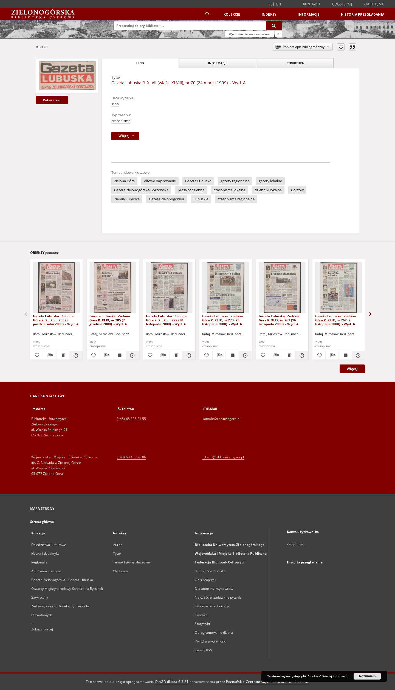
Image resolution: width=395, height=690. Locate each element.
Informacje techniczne (212, 606)
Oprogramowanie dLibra (214, 632)
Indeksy (269, 14)
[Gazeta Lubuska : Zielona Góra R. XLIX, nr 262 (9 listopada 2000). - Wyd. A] (338, 287)
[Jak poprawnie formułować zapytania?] (278, 34)
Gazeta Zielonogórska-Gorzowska (141, 190)
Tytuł (117, 553)
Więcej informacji (335, 676)
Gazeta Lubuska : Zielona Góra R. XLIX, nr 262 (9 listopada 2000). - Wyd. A (335, 320)
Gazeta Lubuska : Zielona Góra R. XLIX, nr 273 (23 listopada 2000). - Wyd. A (222, 320)
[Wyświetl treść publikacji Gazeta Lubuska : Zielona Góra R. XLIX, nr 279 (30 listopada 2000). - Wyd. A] (176, 355)
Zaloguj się (374, 4)
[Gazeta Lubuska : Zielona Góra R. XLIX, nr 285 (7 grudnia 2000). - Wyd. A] (113, 287)
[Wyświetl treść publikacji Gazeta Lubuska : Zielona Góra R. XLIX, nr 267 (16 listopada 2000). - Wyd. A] (288, 355)
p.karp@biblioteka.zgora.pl (223, 457)
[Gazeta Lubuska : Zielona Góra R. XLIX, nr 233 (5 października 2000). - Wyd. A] (56, 287)
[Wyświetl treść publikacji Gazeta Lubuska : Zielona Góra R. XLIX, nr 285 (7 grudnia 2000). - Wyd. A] (119, 355)
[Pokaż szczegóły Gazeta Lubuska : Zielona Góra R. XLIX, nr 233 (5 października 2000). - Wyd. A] (75, 355)
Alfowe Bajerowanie (160, 181)
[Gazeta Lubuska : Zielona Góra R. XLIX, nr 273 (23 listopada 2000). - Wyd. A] (225, 287)
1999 (115, 104)
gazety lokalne (270, 181)
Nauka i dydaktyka (45, 553)
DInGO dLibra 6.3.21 (172, 681)
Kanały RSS (203, 650)
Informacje (309, 14)
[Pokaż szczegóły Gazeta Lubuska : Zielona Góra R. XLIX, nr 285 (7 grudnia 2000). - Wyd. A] (131, 355)
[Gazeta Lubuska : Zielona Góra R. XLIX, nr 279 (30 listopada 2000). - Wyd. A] (169, 287)
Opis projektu (205, 579)
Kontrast (311, 4)
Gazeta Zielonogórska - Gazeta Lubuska (62, 579)
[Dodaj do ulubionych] (341, 47)
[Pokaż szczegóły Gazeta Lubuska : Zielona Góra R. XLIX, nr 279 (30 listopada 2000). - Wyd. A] (188, 355)
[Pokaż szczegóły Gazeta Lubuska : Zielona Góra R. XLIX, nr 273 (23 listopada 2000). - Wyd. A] (244, 355)
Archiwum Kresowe (46, 571)
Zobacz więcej (42, 629)
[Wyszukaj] (274, 25)
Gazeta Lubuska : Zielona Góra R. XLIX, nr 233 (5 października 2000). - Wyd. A (55, 320)
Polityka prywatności (210, 641)
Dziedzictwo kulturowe (48, 544)
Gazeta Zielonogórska (166, 199)
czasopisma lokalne (229, 190)
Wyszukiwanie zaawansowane (249, 34)
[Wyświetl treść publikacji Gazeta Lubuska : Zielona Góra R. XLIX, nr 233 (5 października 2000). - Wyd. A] (63, 355)
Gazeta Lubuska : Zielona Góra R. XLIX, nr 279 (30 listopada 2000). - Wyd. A (166, 320)
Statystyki (202, 623)
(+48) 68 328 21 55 (131, 418)
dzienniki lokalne (268, 190)
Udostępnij (342, 4)
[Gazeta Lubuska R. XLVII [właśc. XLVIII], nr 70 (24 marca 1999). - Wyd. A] (67, 75)
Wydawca (120, 571)
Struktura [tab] (295, 63)
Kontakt (201, 615)
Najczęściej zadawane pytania (218, 597)
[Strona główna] (207, 14)
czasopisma (120, 121)
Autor (117, 544)
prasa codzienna (191, 190)
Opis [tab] (140, 63)
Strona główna (42, 521)
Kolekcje (232, 14)
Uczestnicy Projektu (210, 571)
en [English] (278, 4)
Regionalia (39, 562)
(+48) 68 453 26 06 (131, 457)
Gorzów (297, 190)
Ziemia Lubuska (127, 199)
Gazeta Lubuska (198, 181)
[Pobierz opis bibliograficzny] (49, 355)
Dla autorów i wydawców (214, 588)
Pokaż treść (52, 100)
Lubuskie (200, 199)
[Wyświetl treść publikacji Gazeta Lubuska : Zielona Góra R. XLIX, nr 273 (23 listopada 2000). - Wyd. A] (232, 355)
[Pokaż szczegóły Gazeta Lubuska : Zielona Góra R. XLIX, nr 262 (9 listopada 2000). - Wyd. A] (357, 355)
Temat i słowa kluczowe (131, 562)
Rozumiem (367, 676)
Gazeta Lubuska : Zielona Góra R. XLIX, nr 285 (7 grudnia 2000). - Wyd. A (109, 320)
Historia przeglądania (362, 14)
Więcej (352, 368)
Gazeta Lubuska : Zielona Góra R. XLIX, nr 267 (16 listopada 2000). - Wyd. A (279, 320)
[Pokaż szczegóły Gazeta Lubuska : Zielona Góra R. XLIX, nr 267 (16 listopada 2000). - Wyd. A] (301, 355)
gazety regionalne (235, 181)
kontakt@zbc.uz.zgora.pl (221, 418)
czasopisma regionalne (236, 199)
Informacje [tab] (217, 63)
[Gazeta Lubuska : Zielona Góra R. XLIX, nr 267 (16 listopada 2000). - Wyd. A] (282, 287)
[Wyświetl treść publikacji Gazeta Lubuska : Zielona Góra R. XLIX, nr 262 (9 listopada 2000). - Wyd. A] (345, 355)
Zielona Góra (124, 181)
